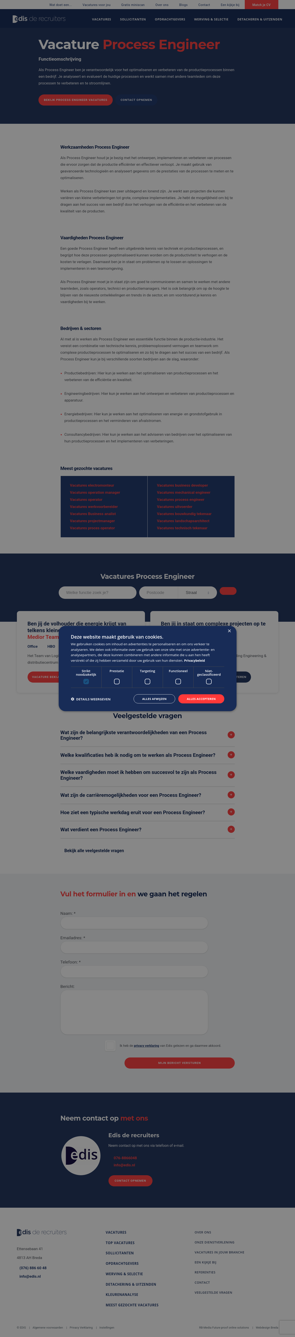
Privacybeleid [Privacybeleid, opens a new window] (195, 660)
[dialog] (148, 668)
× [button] (229, 630)
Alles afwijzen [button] (151, 699)
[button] (91, 699)
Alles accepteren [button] (200, 699)
